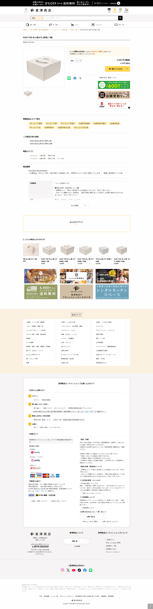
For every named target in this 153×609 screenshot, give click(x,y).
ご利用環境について (87, 508)
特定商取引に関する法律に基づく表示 (87, 596)
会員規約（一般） (110, 546)
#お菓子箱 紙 (114, 123)
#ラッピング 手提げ (68, 123)
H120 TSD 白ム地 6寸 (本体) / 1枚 (40, 140)
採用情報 (111, 596)
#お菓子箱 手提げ (100, 123)
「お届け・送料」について (37, 501)
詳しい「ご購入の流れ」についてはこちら (46, 427)
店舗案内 (103, 596)
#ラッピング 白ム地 (81, 127)
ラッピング (55, 30)
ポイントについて (59, 408)
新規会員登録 (45, 400)
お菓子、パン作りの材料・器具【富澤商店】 (36, 30)
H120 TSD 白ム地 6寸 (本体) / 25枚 (40, 143)
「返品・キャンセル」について (90, 493)
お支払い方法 (56, 420)
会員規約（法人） (110, 549)
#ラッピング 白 (35, 127)
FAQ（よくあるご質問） (112, 543)
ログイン (35, 400)
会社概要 (76, 546)
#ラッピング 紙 (51, 123)
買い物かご (36, 408)
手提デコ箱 (73, 30)
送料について (47, 408)
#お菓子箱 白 (49, 127)
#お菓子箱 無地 (84, 123)
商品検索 (46, 596)
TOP (40, 596)
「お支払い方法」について (57, 501)
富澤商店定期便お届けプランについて (79, 408)
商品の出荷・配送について (107, 77)
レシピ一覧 (54, 596)
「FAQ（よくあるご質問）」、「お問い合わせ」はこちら (99, 521)
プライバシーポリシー (112, 552)
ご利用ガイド (109, 539)
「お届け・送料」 (88, 411)
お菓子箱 (64, 30)
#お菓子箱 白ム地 (64, 127)
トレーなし (60, 158)
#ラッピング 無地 (36, 123)
